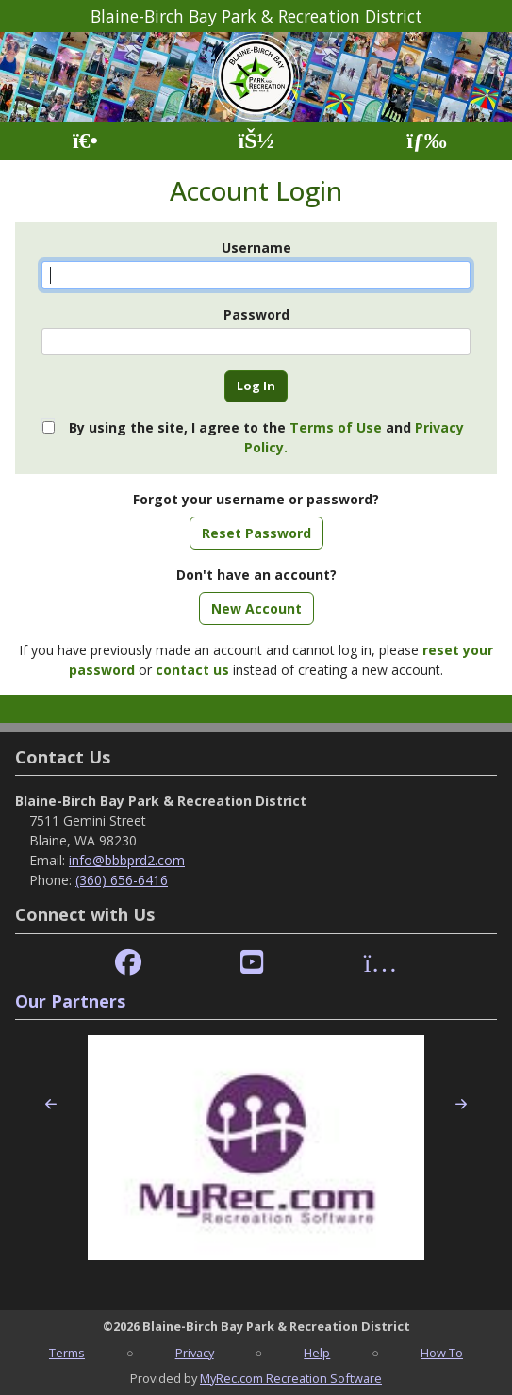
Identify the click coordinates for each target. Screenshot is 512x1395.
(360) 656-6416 (121, 880)
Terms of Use (335, 427)
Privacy (194, 1352)
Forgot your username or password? (256, 499)
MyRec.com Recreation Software (291, 1378)
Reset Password (256, 533)
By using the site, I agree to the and (266, 437)
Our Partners (70, 1001)
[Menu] (426, 141)
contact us (192, 670)
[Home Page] (85, 141)
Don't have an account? (256, 574)
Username (256, 247)
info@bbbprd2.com (127, 860)
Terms (67, 1352)
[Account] (255, 141)
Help (317, 1352)
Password (256, 314)
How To (442, 1352)
